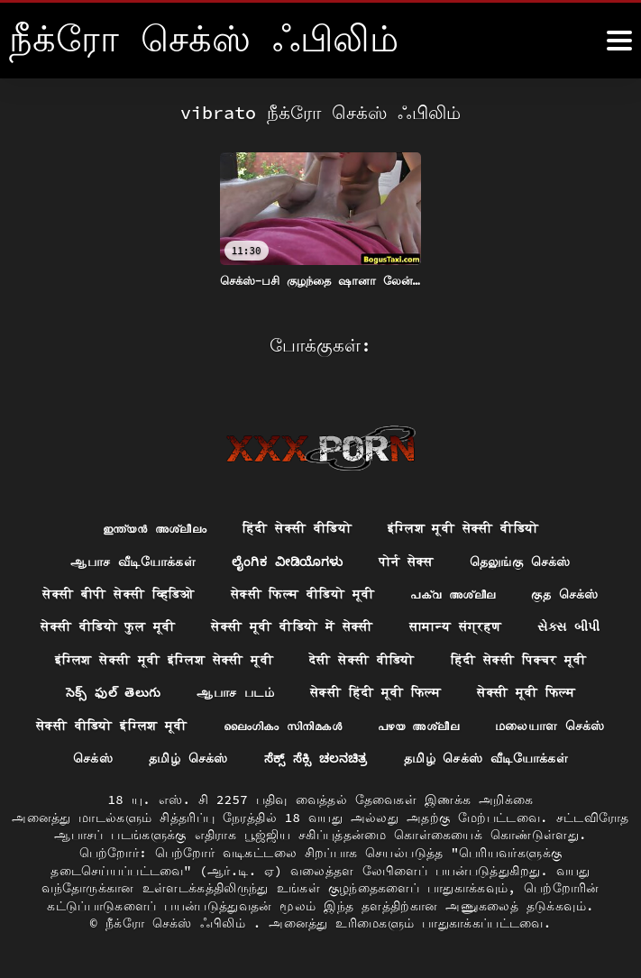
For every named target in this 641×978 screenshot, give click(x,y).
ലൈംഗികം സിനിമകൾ (283, 726)
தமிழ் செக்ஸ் (186, 758)
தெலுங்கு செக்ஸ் (521, 560)
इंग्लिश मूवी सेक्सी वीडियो (463, 526)
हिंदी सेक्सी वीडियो (297, 526)
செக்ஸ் (91, 758)
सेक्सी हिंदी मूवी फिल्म (376, 692)
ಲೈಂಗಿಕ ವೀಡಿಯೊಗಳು (287, 560)
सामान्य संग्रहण (455, 625)
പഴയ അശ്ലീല (418, 726)
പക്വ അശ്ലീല (453, 592)
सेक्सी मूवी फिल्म (527, 692)
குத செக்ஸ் (566, 592)
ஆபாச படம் (235, 692)
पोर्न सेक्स (407, 560)
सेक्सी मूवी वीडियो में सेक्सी (292, 625)
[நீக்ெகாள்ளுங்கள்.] (619, 40)
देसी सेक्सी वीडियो (362, 659)
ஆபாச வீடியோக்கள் (131, 560)
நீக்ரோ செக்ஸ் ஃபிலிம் (179, 923)
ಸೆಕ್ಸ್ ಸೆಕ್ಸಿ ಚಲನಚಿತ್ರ (315, 758)
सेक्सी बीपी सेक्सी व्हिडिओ (118, 592)
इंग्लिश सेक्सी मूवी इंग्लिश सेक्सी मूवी (163, 659)
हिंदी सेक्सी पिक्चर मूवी (519, 659)
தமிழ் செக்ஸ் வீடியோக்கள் (487, 758)
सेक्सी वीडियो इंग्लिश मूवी (111, 726)
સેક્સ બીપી (569, 625)
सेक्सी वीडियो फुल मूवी (107, 625)
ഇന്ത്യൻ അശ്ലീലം (154, 526)
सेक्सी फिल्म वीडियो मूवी (303, 592)
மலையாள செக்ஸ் (550, 726)
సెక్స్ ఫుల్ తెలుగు (112, 692)
